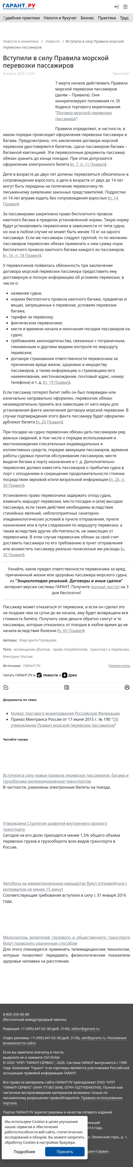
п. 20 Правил (49, 422)
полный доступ (105, 586)
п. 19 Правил (56, 382)
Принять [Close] (65, 1151)
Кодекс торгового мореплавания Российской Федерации (65, 713)
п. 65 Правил (70, 630)
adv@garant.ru (93, 1037)
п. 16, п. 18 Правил (22, 255)
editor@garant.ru (85, 1028)
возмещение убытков (32, 649)
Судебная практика (21, 18)
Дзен (69, 675)
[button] (116, 6)
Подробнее (24, 1151)
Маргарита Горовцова (37, 640)
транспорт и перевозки (109, 649)
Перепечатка (119, 665)
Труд (124, 18)
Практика (107, 18)
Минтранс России (18, 656)
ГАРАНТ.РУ (31, 665)
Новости (47, 675)
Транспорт (121, 73)
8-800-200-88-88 (16, 1014)
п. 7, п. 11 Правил (88, 164)
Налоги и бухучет (60, 18)
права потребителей (70, 649)
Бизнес (87, 18)
